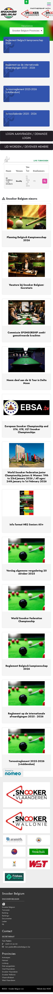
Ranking (5, 913)
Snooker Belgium (8, 907)
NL (3, 924)
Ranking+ (5, 915)
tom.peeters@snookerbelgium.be (16, 947)
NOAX (49, 989)
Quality (19, 181)
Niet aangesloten (8, 966)
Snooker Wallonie (8, 974)
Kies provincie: (27, 25)
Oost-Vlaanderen (8, 969)
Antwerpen (6, 957)
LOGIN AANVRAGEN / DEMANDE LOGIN (26, 136)
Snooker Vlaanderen (10, 971)
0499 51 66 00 (9, 944)
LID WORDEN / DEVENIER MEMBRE (27, 147)
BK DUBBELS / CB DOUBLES (9, 181)
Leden (4, 921)
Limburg (5, 963)
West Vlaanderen (8, 980)
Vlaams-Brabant (8, 977)
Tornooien (6, 910)
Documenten (7, 918)
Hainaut (5, 960)
